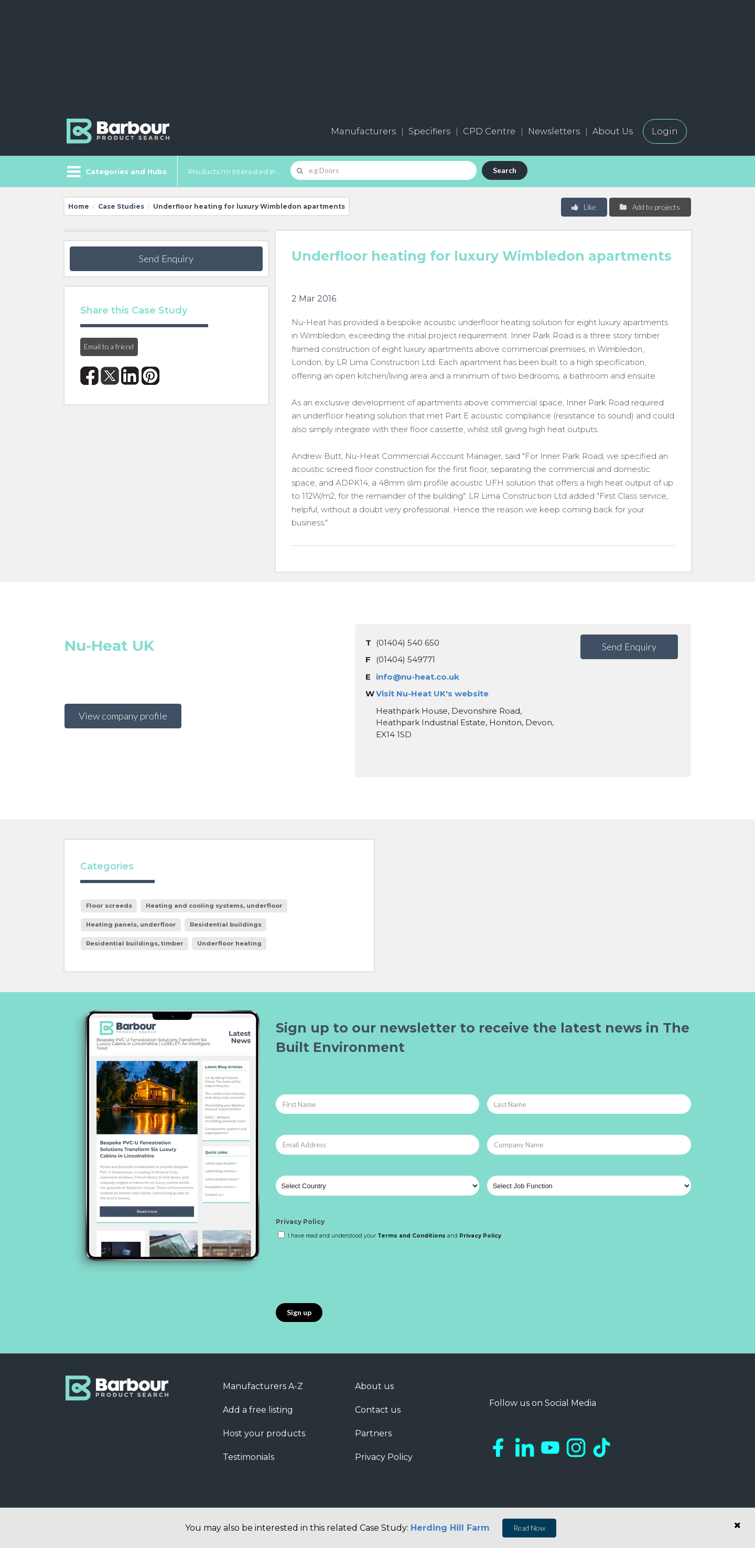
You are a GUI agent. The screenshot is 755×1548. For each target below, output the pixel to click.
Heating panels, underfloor (131, 924)
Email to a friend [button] (109, 346)
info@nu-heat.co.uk (417, 677)
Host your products (264, 1433)
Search (504, 170)
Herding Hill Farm (450, 1528)
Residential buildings (226, 924)
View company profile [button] (123, 716)
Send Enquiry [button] (166, 258)
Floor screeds (109, 905)
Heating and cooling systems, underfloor (214, 905)
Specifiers (429, 131)
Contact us (378, 1410)
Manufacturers (363, 131)
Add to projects (649, 206)
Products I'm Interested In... (234, 171)
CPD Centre (489, 131)
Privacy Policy (300, 1222)
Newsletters (554, 131)
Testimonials (248, 1457)
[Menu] (115, 171)
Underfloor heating (229, 943)
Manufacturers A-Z (263, 1386)
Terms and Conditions (412, 1235)
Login (665, 131)
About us (374, 1386)
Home (78, 206)
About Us (612, 131)
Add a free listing (258, 1410)
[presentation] (355, 1272)
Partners (373, 1433)
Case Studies (121, 206)
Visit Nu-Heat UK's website (432, 693)
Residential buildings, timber (135, 943)
